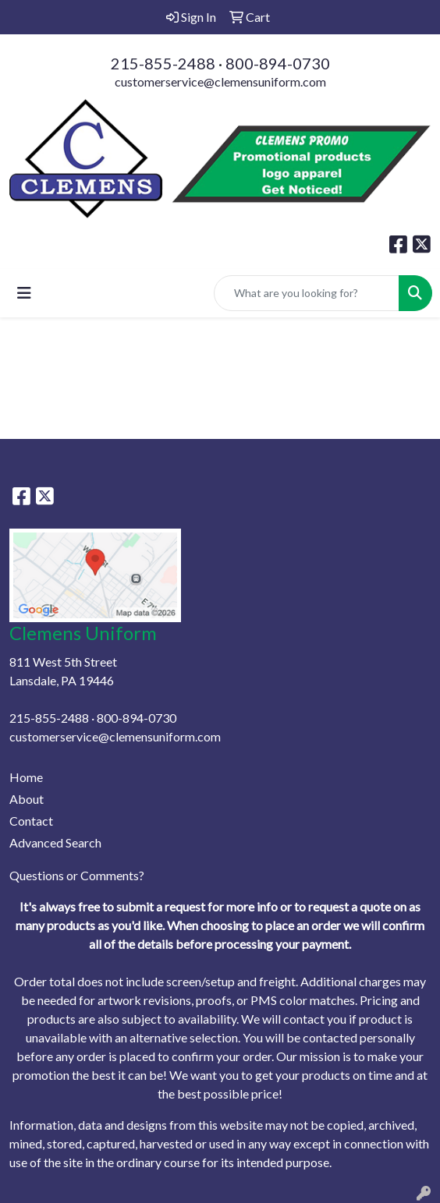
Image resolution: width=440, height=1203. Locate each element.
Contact (31, 820)
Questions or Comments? (76, 875)
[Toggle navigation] (24, 292)
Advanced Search (55, 842)
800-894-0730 (277, 63)
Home (26, 777)
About (26, 798)
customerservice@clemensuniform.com (220, 81)
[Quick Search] (306, 293)
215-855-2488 (163, 63)
